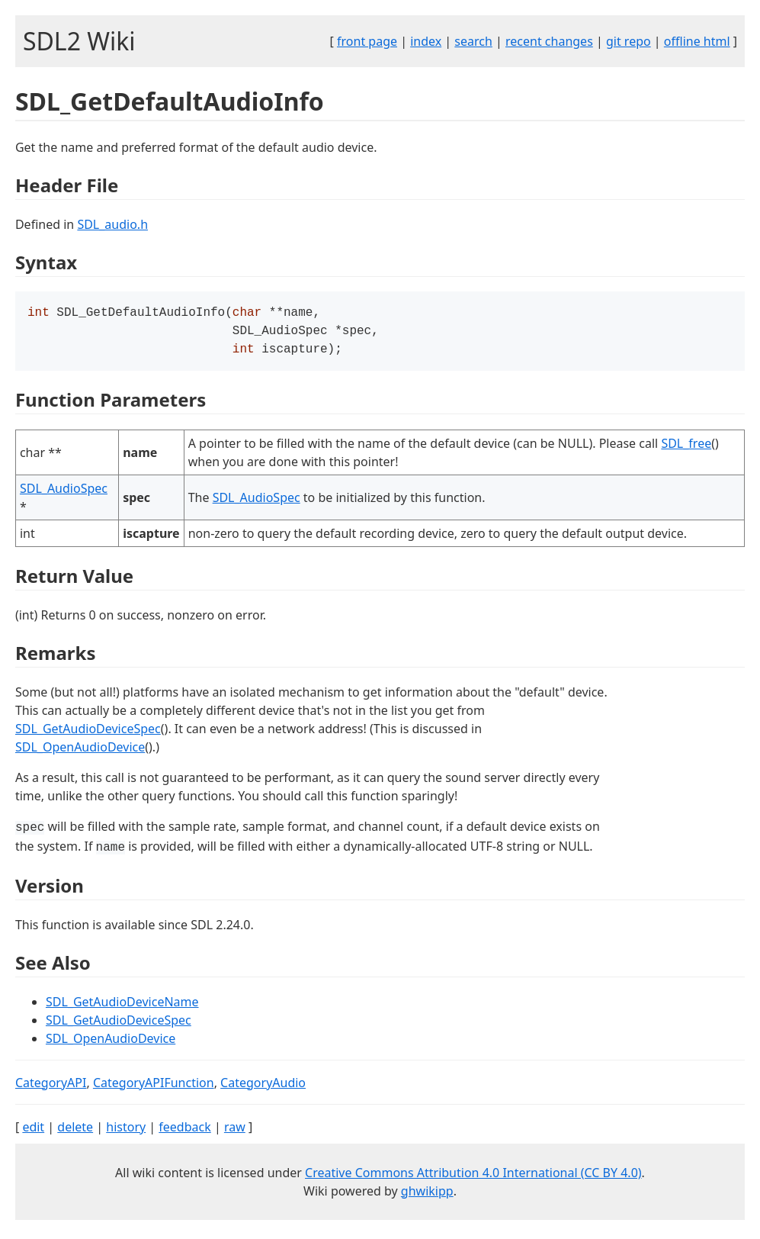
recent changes (549, 41)
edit (33, 1131)
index (425, 41)
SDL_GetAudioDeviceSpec (88, 733)
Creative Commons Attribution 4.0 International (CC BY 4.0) (473, 1177)
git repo (628, 41)
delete (75, 1131)
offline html (697, 41)
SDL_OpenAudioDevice (80, 751)
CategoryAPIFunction (153, 1087)
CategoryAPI (51, 1087)
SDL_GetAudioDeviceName (122, 1006)
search (473, 41)
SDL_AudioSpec (63, 492)
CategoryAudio (263, 1087)
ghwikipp (427, 1195)
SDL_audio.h (112, 224)
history (126, 1131)
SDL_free (686, 447)
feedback (184, 1131)
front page (367, 41)
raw (234, 1131)
